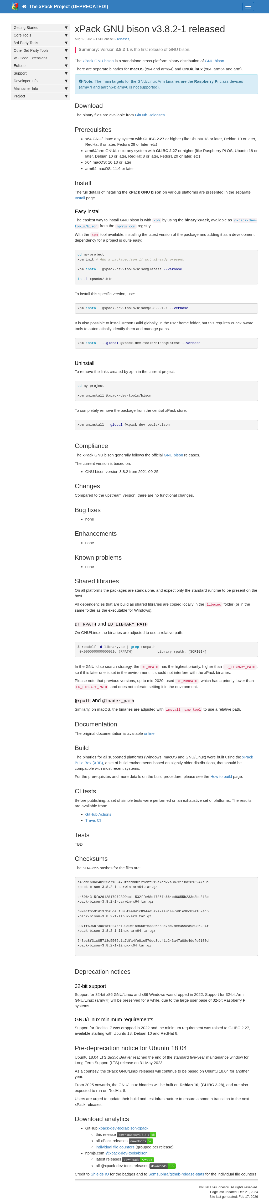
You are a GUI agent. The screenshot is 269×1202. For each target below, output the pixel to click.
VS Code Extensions (41, 58)
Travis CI (93, 820)
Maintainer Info (41, 88)
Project (41, 96)
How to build (221, 776)
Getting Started (41, 27)
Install (80, 198)
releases (123, 39)
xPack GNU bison (98, 61)
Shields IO (100, 1174)
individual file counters (115, 1147)
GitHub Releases (150, 115)
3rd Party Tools (41, 42)
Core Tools (41, 35)
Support (41, 73)
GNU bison (214, 61)
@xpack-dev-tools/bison (126, 1153)
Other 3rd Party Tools (41, 50)
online (149, 733)
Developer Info (41, 81)
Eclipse (41, 65)
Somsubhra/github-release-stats (176, 1174)
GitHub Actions (98, 814)
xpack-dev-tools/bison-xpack (123, 1128)
